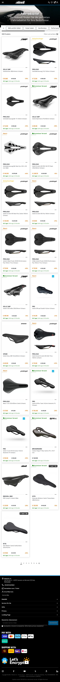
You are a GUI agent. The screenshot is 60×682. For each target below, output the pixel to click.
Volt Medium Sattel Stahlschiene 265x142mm (12, 546)
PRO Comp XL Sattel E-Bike (10, 498)
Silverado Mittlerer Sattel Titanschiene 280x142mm (43, 499)
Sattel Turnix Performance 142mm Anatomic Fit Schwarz (13, 452)
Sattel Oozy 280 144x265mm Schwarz (14, 356)
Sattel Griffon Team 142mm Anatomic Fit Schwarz (44, 404)
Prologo (35, 69)
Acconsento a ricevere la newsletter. (24, 626)
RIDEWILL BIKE (8, 496)
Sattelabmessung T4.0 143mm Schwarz (43, 71)
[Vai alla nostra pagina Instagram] (3, 671)
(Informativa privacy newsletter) (34, 626)
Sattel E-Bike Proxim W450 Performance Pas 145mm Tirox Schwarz (14, 262)
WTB (33, 496)
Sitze (33, 11)
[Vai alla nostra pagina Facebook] (14, 671)
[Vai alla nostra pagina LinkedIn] (57, 671)
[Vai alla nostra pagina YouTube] (25, 671)
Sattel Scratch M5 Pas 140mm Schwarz (43, 213)
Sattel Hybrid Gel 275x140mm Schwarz (43, 119)
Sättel (37, 11)
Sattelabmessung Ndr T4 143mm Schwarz (15, 119)
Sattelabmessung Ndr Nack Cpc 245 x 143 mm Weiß (15, 167)
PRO (33, 306)
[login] (57, 2)
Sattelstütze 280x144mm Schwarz (13, 71)
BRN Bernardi (37, 449)
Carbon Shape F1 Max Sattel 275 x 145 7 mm (43, 452)
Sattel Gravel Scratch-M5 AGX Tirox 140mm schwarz (42, 357)
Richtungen (7, 582)
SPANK (5, 354)
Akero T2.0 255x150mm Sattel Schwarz (14, 403)
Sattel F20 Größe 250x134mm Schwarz (14, 308)
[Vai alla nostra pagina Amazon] (46, 671)
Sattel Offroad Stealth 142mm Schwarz (43, 308)
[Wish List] (52, 2)
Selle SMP (6, 69)
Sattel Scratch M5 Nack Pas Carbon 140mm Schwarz (15, 214)
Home (22, 11)
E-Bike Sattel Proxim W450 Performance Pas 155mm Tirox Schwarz (43, 262)
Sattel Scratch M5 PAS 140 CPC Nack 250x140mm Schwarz (42, 167)
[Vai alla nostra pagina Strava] (35, 671)
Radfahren (28, 11)
